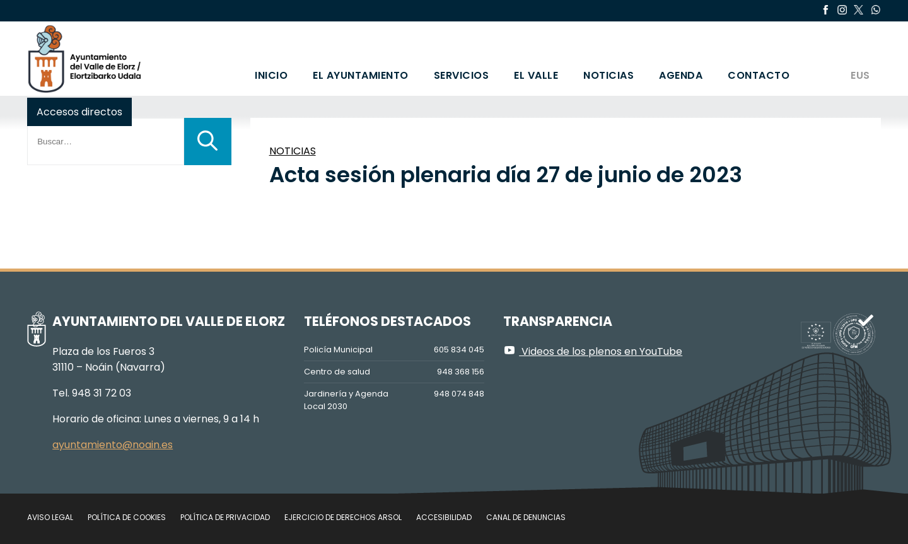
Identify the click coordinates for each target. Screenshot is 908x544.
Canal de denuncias (526, 517)
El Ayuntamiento (361, 75)
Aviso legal (50, 517)
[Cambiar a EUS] (859, 58)
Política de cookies (127, 517)
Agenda (680, 75)
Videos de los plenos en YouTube (592, 351)
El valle (536, 75)
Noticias (608, 75)
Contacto (758, 75)
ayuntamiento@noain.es (112, 444)
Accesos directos (79, 112)
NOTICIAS (292, 151)
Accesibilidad (444, 517)
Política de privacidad (225, 517)
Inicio (271, 75)
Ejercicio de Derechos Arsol (343, 517)
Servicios (461, 75)
